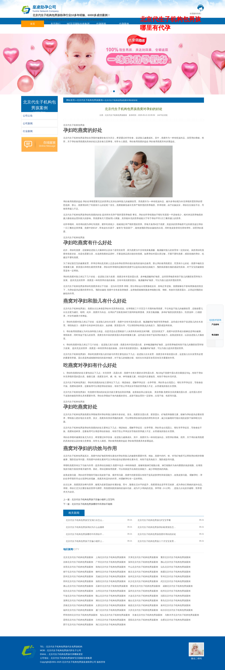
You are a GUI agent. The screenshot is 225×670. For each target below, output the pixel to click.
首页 (32, 24)
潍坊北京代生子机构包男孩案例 (111, 600)
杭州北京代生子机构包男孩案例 (175, 591)
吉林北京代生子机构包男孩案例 (78, 562)
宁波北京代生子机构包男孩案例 (78, 596)
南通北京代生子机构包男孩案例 (175, 572)
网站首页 (70, 100)
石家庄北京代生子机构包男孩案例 (112, 586)
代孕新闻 (101, 24)
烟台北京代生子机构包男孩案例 (143, 600)
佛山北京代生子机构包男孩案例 (175, 562)
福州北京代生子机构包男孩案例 (78, 610)
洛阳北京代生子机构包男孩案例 (111, 581)
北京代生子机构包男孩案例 (90, 100)
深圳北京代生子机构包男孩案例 (143, 562)
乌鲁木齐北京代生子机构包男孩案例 (182, 615)
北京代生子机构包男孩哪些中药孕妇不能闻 (92, 504)
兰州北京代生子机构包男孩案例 (111, 620)
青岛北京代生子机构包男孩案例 (175, 600)
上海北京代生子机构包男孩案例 (111, 557)
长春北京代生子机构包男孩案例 (147, 615)
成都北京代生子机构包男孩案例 (178, 586)
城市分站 (32, 30)
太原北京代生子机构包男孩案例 (111, 605)
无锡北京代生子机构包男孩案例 (111, 576)
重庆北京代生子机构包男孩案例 (175, 557)
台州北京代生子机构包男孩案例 (111, 591)
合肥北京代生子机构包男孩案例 (175, 620)
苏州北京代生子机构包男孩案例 (78, 576)
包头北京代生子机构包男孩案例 (115, 615)
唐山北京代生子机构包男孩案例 (78, 586)
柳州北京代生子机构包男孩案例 (111, 572)
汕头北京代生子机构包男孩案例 (175, 567)
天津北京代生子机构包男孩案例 (143, 557)
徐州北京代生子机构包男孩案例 (143, 576)
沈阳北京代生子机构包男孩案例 (175, 596)
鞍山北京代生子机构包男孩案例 (111, 596)
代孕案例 (124, 24)
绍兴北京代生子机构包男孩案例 (78, 591)
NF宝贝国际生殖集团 (78, 24)
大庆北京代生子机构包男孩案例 (143, 610)
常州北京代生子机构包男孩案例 (175, 576)
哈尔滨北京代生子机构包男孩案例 (177, 610)
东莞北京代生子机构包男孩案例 (78, 567)
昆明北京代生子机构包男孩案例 (78, 620)
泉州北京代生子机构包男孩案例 (175, 605)
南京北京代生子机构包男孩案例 (143, 572)
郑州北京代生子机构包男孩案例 (78, 581)
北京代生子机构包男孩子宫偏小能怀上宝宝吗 (93, 499)
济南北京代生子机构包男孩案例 (78, 605)
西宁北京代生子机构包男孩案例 (78, 624)
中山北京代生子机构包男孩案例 (143, 567)
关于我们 (55, 24)
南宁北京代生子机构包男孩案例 (78, 572)
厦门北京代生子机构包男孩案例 (111, 610)
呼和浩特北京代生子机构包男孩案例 (80, 615)
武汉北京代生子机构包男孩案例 (175, 581)
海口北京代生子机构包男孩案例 (111, 624)
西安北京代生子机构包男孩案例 (145, 586)
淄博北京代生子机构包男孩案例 (78, 600)
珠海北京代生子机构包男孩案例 (111, 567)
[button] (111, 91)
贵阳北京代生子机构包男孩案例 (143, 620)
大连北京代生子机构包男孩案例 (143, 596)
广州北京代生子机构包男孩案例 (111, 562)
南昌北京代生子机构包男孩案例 (143, 605)
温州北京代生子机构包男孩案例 (143, 591)
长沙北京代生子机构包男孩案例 (143, 581)
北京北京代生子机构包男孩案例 (78, 557)
